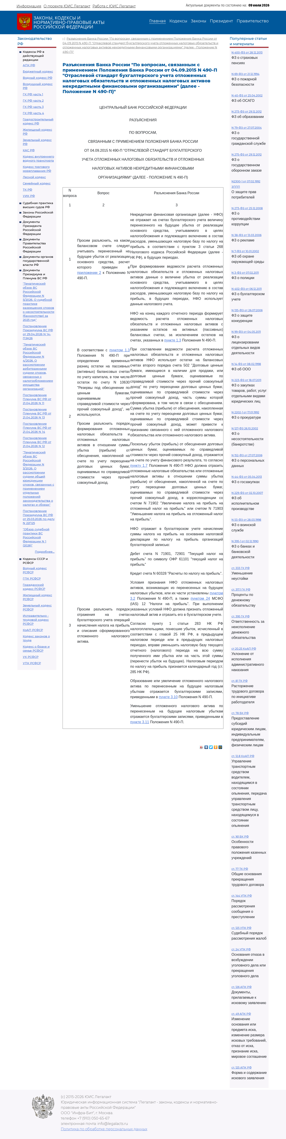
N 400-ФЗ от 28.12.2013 (247, 52)
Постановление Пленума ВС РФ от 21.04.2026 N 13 (37, 413)
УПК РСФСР (32, 663)
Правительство (253, 21)
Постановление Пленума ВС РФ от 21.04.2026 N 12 (37, 442)
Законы (198, 21)
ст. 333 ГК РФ (240, 568)
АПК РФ (29, 65)
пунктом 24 (200, 598)
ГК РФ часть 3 (33, 107)
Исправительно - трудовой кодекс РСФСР (36, 619)
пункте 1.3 (172, 340)
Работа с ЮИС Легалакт (114, 6)
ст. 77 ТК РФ (239, 868)
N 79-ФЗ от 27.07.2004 (246, 127)
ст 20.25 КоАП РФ (243, 648)
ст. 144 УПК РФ (241, 895)
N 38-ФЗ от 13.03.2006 (246, 235)
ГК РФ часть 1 (33, 94)
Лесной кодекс (34, 177)
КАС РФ (29, 150)
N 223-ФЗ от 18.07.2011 (246, 380)
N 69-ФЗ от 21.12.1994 (245, 74)
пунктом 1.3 (119, 350)
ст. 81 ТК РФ (239, 681)
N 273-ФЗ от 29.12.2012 (246, 111)
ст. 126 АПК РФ (241, 987)
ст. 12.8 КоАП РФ (242, 756)
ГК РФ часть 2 (33, 100)
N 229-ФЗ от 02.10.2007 (247, 493)
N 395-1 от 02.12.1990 (245, 541)
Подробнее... (45, 551)
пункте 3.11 (139, 722)
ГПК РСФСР (32, 578)
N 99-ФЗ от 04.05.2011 (246, 331)
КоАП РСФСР (33, 630)
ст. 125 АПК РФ (241, 1067)
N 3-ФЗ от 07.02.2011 (245, 272)
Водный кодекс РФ (37, 77)
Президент (221, 21)
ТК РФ (27, 189)
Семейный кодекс (36, 183)
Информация (29, 6)
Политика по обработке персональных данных (104, 1129)
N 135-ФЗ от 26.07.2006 (247, 310)
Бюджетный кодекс (38, 71)
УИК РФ (29, 196)
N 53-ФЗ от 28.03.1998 (246, 519)
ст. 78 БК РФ (240, 713)
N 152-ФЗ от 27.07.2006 (246, 455)
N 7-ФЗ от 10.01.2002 (245, 251)
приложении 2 (89, 273)
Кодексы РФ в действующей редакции (33, 56)
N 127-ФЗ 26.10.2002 (244, 428)
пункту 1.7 (138, 465)
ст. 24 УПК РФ (241, 949)
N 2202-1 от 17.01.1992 (245, 412)
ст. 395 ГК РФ (240, 616)
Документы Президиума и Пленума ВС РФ (35, 274)
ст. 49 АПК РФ (241, 1013)
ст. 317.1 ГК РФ (240, 589)
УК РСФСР (30, 657)
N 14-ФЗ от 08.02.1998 (246, 364)
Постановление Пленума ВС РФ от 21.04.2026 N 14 (37, 427)
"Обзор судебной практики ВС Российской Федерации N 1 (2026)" (36, 537)
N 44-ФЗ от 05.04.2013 (246, 476)
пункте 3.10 (168, 697)
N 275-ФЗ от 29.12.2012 (246, 154)
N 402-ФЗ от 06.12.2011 (246, 288)
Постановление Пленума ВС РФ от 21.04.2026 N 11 (37, 399)
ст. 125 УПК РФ (241, 928)
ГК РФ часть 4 (33, 113)
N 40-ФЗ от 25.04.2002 (247, 95)
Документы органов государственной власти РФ (38, 261)
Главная (157, 21)
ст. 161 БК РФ (240, 836)
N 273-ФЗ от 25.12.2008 (247, 208)
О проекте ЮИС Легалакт (67, 6)
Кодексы (178, 21)
